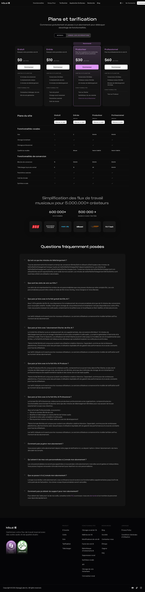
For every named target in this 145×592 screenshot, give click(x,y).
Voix (64, 539)
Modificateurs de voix (90, 539)
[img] (133, 588)
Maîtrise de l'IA (87, 535)
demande (93, 496)
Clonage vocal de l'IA (89, 530)
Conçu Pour (52, 3)
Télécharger (66, 548)
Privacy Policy (126, 530)
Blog (103, 530)
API (83, 564)
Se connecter (130, 3)
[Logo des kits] (5, 3)
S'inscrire (65, 530)
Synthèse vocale (88, 560)
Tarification (66, 544)
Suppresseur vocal (88, 555)
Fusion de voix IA (88, 544)
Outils (64, 535)
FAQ (72, 496)
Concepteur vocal (88, 576)
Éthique (104, 544)
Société (105, 535)
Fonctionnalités (38, 3)
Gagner (104, 548)
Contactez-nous (108, 539)
